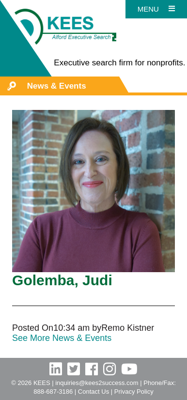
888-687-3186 (53, 391)
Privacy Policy (134, 391)
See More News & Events (61, 338)
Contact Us (93, 391)
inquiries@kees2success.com (96, 382)
